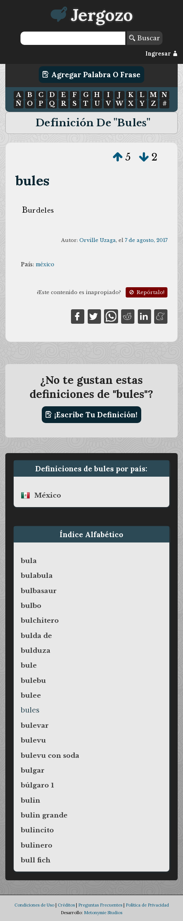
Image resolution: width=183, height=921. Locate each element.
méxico (45, 264)
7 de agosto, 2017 (146, 240)
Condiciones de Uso (34, 905)
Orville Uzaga (97, 240)
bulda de (36, 635)
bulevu (33, 740)
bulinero (36, 845)
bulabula (37, 575)
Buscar (144, 38)
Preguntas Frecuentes (100, 905)
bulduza (35, 650)
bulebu (33, 680)
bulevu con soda (50, 755)
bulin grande (44, 815)
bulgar (32, 770)
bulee (31, 695)
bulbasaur (39, 591)
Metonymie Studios (103, 912)
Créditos (66, 905)
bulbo (31, 605)
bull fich (35, 860)
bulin (30, 800)
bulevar (35, 725)
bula (29, 561)
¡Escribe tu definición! (91, 414)
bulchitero (40, 620)
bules (32, 180)
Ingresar (161, 53)
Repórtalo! (146, 292)
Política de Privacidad (147, 905)
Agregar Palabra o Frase (91, 74)
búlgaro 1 (37, 785)
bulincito (37, 830)
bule (29, 665)
